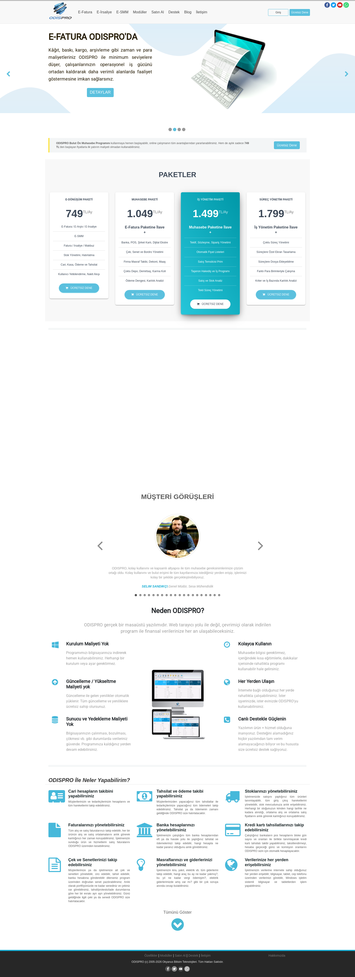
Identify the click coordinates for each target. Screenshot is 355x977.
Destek (174, 12)
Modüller (140, 12)
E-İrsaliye (104, 12)
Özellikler (151, 955)
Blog (188, 12)
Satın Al (157, 12)
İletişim (201, 12)
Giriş (278, 12)
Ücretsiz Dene (299, 12)
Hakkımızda (277, 955)
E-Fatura (85, 12)
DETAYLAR (100, 92)
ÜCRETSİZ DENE (79, 288)
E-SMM (122, 12)
